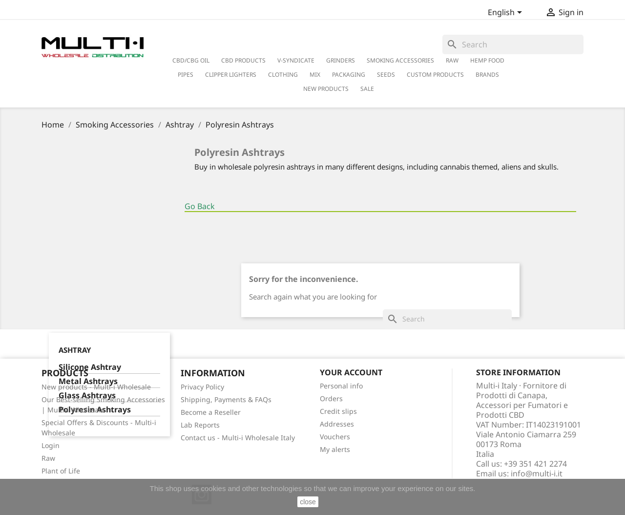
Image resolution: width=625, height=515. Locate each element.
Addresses (337, 424)
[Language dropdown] (506, 13)
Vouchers (335, 436)
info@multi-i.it (536, 473)
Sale (367, 89)
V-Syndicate (295, 60)
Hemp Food (487, 60)
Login (51, 445)
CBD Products (243, 60)
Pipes (185, 74)
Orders (331, 398)
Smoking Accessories (400, 60)
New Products (326, 89)
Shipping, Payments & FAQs (226, 399)
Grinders (340, 60)
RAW (452, 60)
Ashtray (75, 350)
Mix (315, 74)
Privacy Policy (202, 386)
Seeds (386, 74)
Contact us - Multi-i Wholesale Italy (238, 437)
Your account (351, 372)
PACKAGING (348, 74)
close (308, 502)
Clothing (283, 74)
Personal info (341, 385)
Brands (487, 74)
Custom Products (435, 74)
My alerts (335, 449)
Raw (48, 458)
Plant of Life (61, 470)
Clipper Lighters (230, 74)
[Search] (512, 44)
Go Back (200, 206)
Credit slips (338, 411)
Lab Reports (200, 424)
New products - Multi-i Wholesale (96, 386)
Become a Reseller (211, 412)
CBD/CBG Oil (190, 60)
